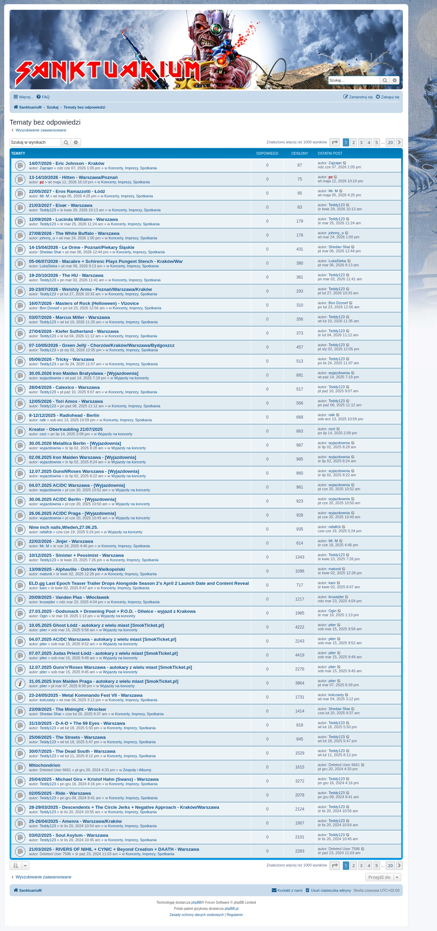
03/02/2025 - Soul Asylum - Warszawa (68, 835)
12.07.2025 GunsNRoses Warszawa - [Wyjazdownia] (84, 471)
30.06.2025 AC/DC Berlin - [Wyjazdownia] (72, 499)
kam (43, 588)
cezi (43, 434)
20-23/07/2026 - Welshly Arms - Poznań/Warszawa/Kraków (90, 289)
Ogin (43, 616)
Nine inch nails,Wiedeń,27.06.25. (63, 527)
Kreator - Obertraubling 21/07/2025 (65, 429)
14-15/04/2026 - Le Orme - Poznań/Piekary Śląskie (82, 247)
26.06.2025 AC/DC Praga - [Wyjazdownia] (72, 513)
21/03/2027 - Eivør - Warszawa (61, 205)
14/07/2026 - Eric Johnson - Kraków (66, 163)
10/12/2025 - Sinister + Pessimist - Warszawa (76, 555)
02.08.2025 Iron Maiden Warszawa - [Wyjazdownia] (82, 457)
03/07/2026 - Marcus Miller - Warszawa (69, 317)
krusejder (47, 602)
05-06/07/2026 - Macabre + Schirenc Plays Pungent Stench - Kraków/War (106, 261)
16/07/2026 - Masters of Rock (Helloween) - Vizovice (84, 303)
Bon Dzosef (49, 308)
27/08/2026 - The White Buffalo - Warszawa (74, 233)
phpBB (197, 902)
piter (43, 630)
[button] (334, 142)
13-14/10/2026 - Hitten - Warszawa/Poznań (73, 177)
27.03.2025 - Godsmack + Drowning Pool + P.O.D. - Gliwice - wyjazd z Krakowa (112, 611)
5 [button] (377, 142)
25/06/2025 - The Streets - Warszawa (67, 737)
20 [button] (390, 142)
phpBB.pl (232, 909)
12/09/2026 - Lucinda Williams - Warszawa (73, 219)
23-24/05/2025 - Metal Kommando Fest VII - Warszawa (85, 695)
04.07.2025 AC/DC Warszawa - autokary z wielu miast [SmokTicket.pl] (102, 639)
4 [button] (369, 142)
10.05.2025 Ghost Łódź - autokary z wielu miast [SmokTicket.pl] (96, 625)
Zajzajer (46, 168)
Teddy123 (48, 210)
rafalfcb (46, 532)
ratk (43, 420)
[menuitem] (43, 97)
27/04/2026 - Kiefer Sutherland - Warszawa (74, 331)
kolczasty (47, 700)
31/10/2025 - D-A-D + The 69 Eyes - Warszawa (77, 723)
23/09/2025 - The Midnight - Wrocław (67, 709)
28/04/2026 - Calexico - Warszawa (64, 387)
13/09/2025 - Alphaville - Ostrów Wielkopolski (77, 569)
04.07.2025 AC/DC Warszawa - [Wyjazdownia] (77, 485)
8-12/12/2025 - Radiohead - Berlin (64, 415)
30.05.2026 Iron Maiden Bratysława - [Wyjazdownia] (83, 373)
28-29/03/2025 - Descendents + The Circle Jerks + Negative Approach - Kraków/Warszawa (124, 807)
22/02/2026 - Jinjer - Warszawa (61, 541)
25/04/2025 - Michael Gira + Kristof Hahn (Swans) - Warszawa (94, 779)
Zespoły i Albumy (137, 770)
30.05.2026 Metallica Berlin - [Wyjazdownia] (75, 443)
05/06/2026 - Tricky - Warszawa (61, 359)
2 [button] (353, 142)
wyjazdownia (50, 378)
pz (42, 182)
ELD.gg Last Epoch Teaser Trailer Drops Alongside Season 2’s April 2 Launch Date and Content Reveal (139, 583)
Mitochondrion (44, 765)
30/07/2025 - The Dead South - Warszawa (72, 751)
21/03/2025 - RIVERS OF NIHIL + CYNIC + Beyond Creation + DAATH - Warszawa (114, 849)
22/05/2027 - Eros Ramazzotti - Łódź (67, 191)
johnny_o (47, 238)
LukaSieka (48, 266)
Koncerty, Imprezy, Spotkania (132, 168)
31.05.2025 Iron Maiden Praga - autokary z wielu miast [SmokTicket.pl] (103, 681)
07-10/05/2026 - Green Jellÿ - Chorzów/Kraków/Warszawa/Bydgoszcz (101, 345)
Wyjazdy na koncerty (131, 378)
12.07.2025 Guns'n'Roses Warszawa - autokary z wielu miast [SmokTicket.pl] (110, 667)
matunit (46, 574)
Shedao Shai (50, 252)
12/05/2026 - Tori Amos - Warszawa (66, 401)
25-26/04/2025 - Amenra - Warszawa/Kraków (75, 821)
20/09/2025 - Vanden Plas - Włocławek (69, 597)
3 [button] (361, 142)
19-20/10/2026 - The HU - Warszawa (66, 275)
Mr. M (44, 196)
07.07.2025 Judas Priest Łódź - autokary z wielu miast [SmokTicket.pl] (103, 653)
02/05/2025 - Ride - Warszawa (60, 793)
